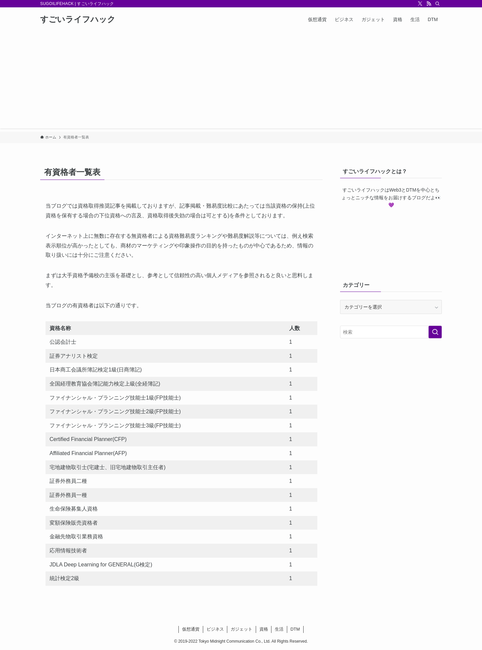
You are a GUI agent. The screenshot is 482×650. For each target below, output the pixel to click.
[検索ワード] (391, 332)
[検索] (437, 3)
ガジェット (241, 629)
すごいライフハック (77, 19)
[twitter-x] (420, 3)
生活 (279, 629)
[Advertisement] (241, 81)
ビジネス (215, 629)
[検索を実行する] (435, 332)
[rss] (428, 3)
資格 (263, 629)
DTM (295, 629)
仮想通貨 (190, 629)
